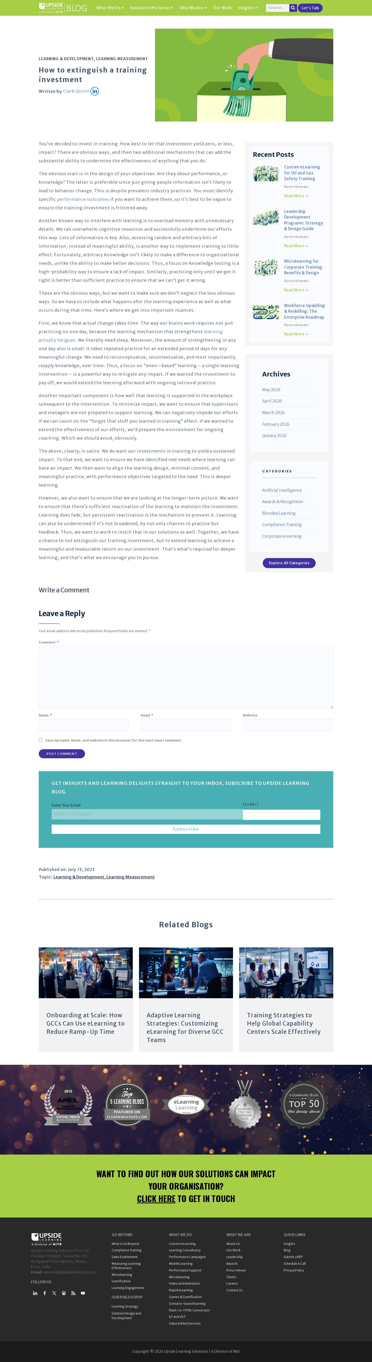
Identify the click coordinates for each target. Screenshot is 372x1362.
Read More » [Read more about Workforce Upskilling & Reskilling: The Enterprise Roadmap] (296, 334)
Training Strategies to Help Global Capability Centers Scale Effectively (284, 1023)
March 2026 (273, 412)
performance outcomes (83, 199)
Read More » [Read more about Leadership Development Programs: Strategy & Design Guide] (296, 246)
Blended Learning (279, 513)
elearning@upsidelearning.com (69, 1272)
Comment (49, 642)
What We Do (110, 7)
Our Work (222, 7)
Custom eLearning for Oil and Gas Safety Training (302, 173)
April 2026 (272, 401)
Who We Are (193, 7)
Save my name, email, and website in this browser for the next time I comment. (113, 740)
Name (45, 715)
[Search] (293, 8)
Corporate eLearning (281, 536)
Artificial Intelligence (282, 490)
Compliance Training (282, 524)
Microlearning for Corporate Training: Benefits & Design (303, 267)
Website (250, 715)
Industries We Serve (151, 7)
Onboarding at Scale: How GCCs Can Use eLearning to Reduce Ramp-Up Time (86, 1023)
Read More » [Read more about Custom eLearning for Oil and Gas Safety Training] (296, 196)
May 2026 (271, 389)
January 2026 (274, 435)
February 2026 (275, 424)
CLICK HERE (156, 1198)
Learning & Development (66, 59)
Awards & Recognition (282, 501)
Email (147, 715)
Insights (248, 7)
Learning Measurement (122, 59)
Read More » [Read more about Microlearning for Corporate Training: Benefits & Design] (296, 290)
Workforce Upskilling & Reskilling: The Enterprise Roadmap (304, 311)
